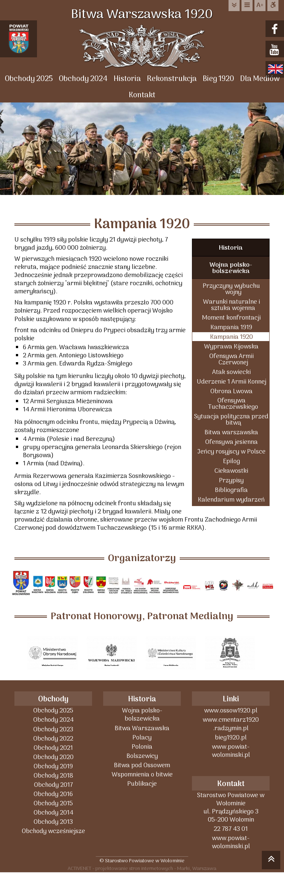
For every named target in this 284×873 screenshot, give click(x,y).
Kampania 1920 (231, 336)
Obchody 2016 (53, 794)
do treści (234, 5)
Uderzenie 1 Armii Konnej (231, 381)
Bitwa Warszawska (142, 728)
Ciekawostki (231, 470)
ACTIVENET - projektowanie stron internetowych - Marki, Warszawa (142, 868)
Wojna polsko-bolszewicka (230, 268)
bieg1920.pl (231, 737)
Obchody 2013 (53, 821)
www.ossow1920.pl (230, 710)
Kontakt (142, 95)
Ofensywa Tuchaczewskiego (233, 403)
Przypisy (231, 480)
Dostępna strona (272, 5)
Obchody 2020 (53, 757)
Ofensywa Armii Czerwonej (231, 359)
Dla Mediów (260, 79)
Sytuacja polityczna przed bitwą (231, 419)
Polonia (142, 746)
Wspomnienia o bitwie (142, 774)
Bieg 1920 (218, 79)
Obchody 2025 (29, 79)
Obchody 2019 (53, 766)
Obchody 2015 (53, 803)
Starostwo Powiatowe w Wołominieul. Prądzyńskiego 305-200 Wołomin (230, 807)
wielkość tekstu (260, 5)
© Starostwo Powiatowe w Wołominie (142, 860)
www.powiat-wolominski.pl (231, 750)
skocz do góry (271, 861)
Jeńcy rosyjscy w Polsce (231, 451)
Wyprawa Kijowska (231, 346)
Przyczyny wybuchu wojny (231, 289)
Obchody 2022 (53, 738)
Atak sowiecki (231, 372)
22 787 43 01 (231, 828)
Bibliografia (231, 490)
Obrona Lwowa (231, 391)
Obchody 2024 (83, 79)
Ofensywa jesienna (231, 441)
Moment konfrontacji (231, 317)
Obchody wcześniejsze (53, 831)
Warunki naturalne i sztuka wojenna (231, 305)
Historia (127, 79)
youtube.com (275, 49)
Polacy (142, 737)
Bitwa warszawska (231, 432)
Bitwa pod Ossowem (142, 765)
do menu (247, 5)
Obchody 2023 (53, 729)
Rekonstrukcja (172, 79)
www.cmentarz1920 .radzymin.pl (231, 723)
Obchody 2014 (53, 812)
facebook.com (275, 29)
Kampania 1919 (231, 327)
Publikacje (142, 783)
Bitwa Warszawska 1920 (142, 15)
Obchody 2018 (53, 775)
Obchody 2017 (53, 784)
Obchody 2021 (53, 747)
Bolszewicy (142, 756)
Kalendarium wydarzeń (231, 499)
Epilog (231, 461)
